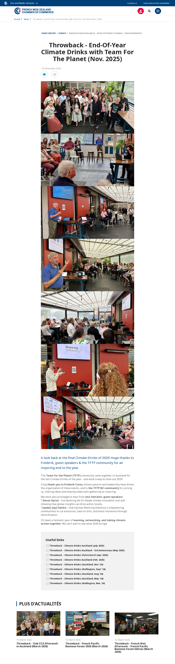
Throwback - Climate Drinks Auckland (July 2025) (76, 545)
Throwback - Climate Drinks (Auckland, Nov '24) (76, 564)
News (26, 19)
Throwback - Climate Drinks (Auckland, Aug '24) (76, 573)
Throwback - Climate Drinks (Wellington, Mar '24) (77, 583)
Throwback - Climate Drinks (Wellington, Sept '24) (77, 569)
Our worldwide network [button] (22, 3)
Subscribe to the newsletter (156, 3)
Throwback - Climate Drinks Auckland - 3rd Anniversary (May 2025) (87, 550)
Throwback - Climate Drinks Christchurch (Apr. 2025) (78, 555)
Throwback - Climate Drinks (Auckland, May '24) (76, 578)
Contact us (132, 3)
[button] (44, 74)
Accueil (17, 19)
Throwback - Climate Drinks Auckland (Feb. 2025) (77, 559)
